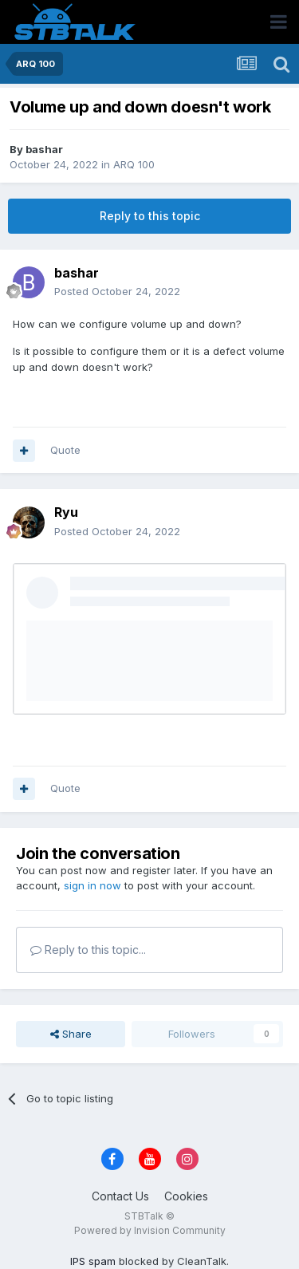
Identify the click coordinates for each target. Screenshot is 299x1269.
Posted (117, 291)
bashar (44, 149)
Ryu (66, 512)
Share (71, 1034)
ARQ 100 (134, 164)
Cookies (186, 1196)
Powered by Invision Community (150, 1230)
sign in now (92, 885)
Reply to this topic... (88, 949)
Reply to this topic (150, 216)
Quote (65, 449)
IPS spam (93, 1261)
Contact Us (120, 1196)
